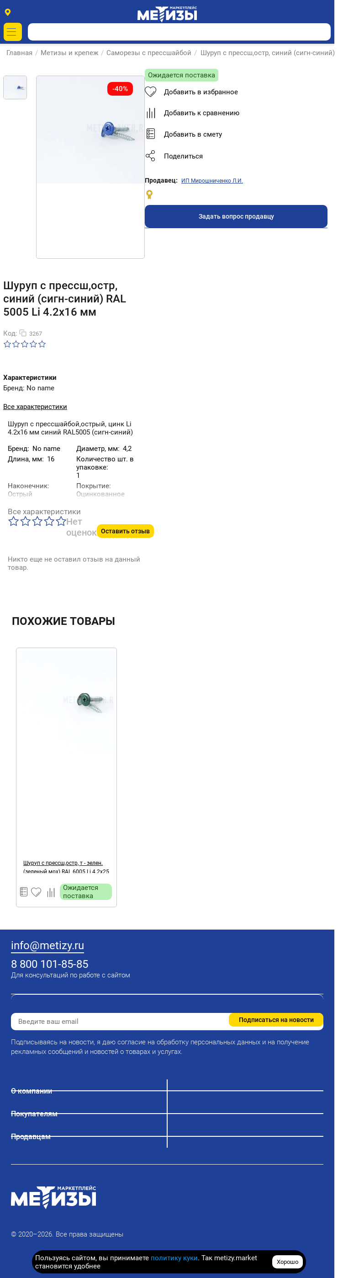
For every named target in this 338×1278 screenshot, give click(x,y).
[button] (236, 156)
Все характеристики (35, 407)
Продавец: (161, 180)
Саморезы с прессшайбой (149, 53)
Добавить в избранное (191, 92)
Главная (20, 53)
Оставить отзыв (125, 531)
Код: (10, 333)
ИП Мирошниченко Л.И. (212, 181)
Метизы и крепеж (70, 53)
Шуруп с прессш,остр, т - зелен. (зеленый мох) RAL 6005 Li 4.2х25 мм (66, 866)
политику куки (174, 1258)
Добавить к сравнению (192, 113)
